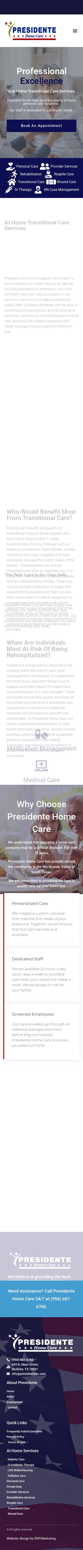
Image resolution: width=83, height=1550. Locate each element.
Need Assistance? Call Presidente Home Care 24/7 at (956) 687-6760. (41, 1298)
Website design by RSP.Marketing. (31, 1538)
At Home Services (23, 1450)
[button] (75, 30)
